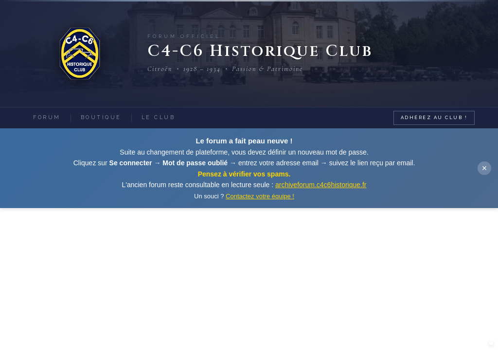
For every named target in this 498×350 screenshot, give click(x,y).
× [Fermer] (484, 168)
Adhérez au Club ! (434, 117)
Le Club (159, 117)
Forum (47, 117)
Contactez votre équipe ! (260, 196)
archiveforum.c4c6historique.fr (321, 185)
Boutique (101, 117)
